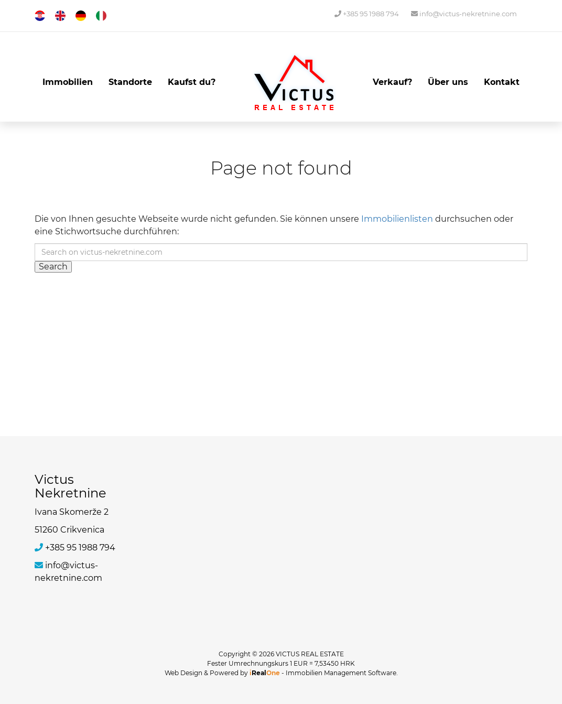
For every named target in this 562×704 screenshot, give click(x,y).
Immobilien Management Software (341, 673)
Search (53, 267)
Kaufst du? (191, 82)
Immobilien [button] (67, 82)
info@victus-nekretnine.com (464, 13)
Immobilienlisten (397, 219)
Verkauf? (392, 82)
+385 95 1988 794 (366, 13)
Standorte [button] (130, 82)
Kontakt (502, 82)
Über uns (448, 82)
